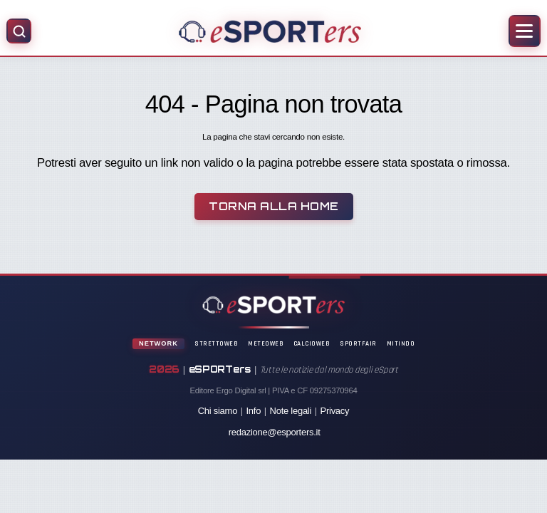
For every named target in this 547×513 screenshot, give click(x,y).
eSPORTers (220, 369)
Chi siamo (217, 410)
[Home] (269, 31)
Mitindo (401, 343)
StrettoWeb (216, 343)
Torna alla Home (274, 206)
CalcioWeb (311, 343)
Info (253, 410)
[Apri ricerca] (18, 31)
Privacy (335, 410)
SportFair (358, 343)
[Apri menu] (525, 31)
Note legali (291, 410)
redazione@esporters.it (275, 432)
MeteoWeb (265, 343)
